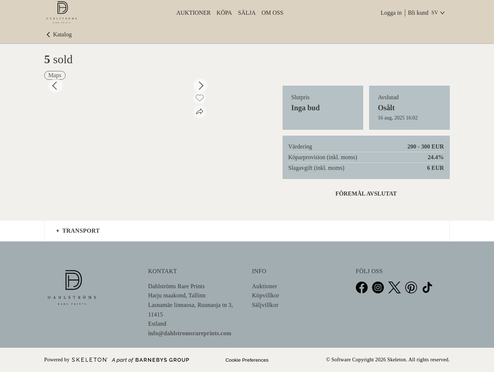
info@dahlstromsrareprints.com (189, 333)
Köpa (224, 13)
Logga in (391, 13)
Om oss (272, 13)
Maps (55, 75)
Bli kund (418, 13)
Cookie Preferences (247, 360)
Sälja (247, 13)
